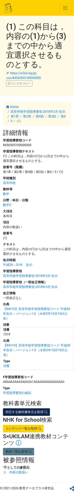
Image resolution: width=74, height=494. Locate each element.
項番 (6, 366)
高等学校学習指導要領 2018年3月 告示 (38, 111)
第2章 (27, 116)
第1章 (15, 116)
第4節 (40, 116)
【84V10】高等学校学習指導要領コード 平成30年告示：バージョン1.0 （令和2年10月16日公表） (36, 313)
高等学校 (9, 183)
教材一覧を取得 (19, 451)
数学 (6, 194)
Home (12, 107)
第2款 (52, 116)
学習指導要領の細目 (17, 393)
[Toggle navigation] (65, 8)
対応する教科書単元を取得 (26, 412)
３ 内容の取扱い (15, 472)
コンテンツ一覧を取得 (23, 428)
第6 (63, 116)
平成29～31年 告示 (17, 265)
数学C (7, 205)
